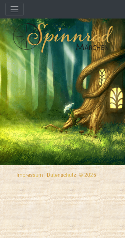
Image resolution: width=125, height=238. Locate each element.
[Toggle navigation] (14, 9)
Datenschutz (61, 175)
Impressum (29, 175)
